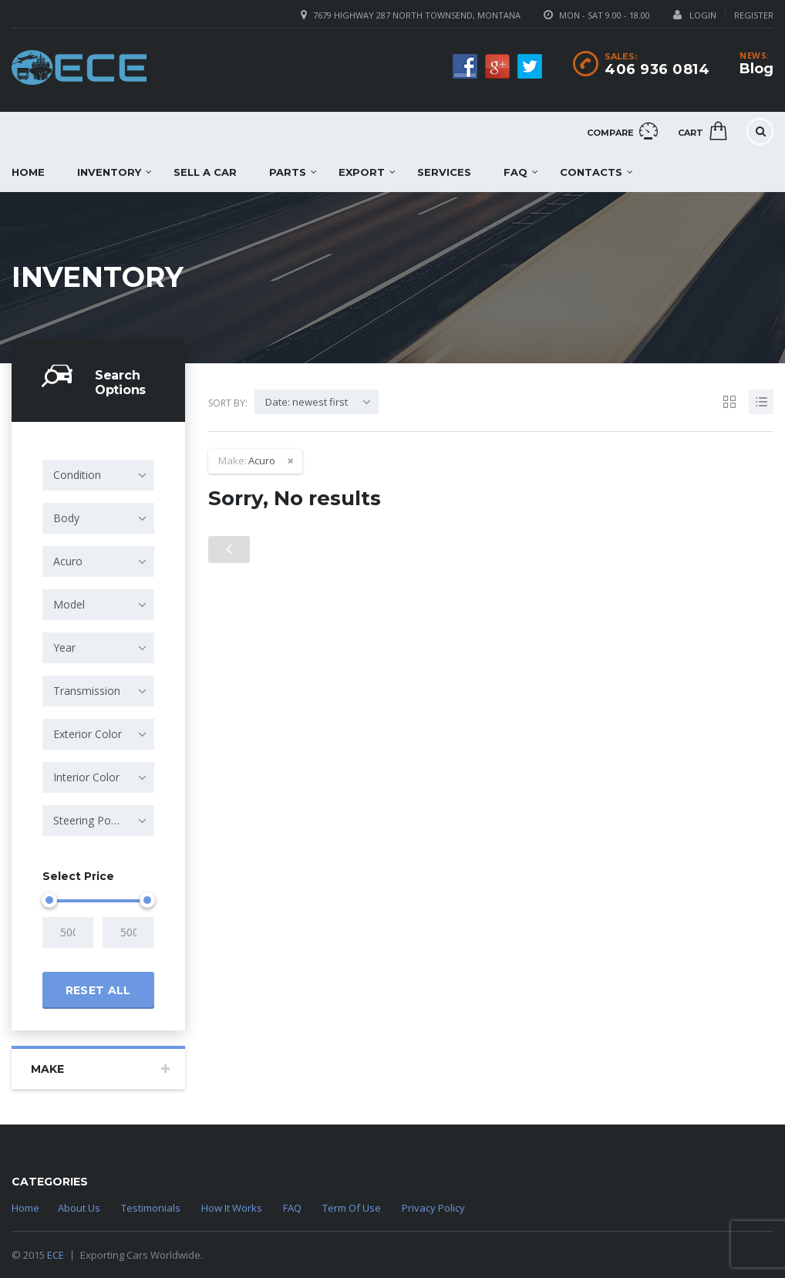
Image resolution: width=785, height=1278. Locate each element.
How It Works (231, 1208)
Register (753, 15)
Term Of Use (351, 1208)
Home (25, 1208)
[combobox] (98, 475)
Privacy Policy (433, 1208)
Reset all (98, 990)
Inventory (109, 172)
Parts (287, 172)
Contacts (591, 172)
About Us (79, 1208)
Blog (756, 68)
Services (444, 172)
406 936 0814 (657, 69)
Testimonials (150, 1208)
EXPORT (362, 172)
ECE (55, 1255)
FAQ (515, 172)
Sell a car (205, 172)
